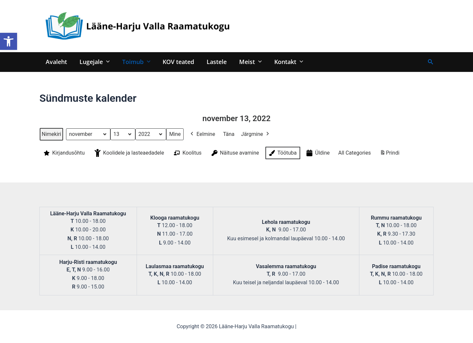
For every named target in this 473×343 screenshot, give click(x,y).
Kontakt (284, 61)
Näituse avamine (234, 153)
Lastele (214, 61)
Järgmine (255, 134)
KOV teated (176, 61)
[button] (8, 41)
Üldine (317, 153)
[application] (105, 61)
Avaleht (56, 61)
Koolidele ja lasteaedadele (128, 153)
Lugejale (94, 61)
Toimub (135, 61)
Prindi (389, 154)
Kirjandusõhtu (63, 153)
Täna (229, 134)
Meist (247, 61)
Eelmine (202, 134)
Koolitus (186, 153)
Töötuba (282, 153)
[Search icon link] (431, 62)
